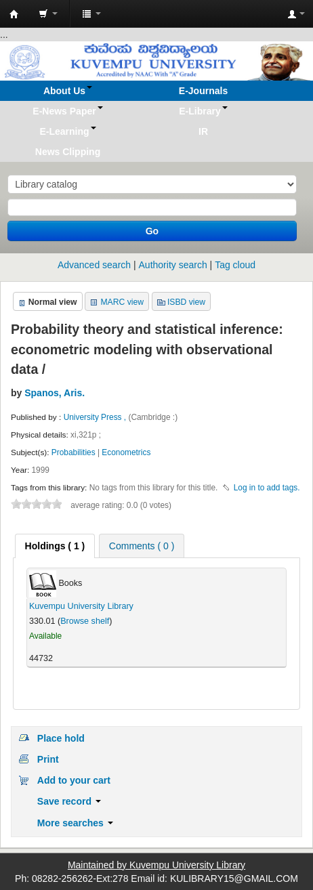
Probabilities (73, 452)
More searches (75, 823)
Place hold (61, 738)
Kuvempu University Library (81, 606)
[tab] (55, 546)
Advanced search (94, 264)
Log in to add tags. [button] (267, 487)
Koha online (14, 14)
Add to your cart (73, 780)
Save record (69, 801)
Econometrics (126, 452)
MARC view (122, 302)
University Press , (96, 417)
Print (48, 759)
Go (152, 231)
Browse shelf (84, 621)
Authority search (173, 264)
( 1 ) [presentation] (55, 546)
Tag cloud (235, 264)
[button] (48, 13)
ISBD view (186, 302)
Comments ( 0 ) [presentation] (141, 546)
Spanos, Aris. (54, 392)
